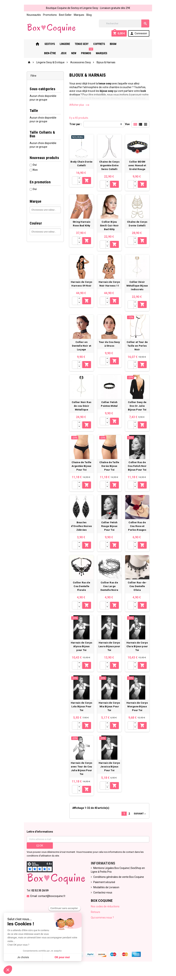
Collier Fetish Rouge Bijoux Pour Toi (110, 528)
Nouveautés (32, 14)
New (144, 44)
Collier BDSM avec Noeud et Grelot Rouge (138, 166)
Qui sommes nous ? (102, 922)
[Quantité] (74, 181)
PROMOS (80, 52)
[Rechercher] (125, 23)
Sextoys (43, 44)
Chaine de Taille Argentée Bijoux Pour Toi (81, 467)
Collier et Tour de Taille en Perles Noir (138, 345)
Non (33, 166)
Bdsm (107, 44)
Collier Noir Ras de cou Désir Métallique (81, 406)
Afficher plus (79, 104)
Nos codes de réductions (105, 911)
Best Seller (63, 14)
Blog (87, 14)
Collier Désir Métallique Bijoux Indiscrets (138, 284)
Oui (33, 161)
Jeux (134, 44)
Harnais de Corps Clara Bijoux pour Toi (138, 650)
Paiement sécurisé (104, 887)
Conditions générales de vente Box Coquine (118, 882)
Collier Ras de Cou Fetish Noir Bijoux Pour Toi (138, 467)
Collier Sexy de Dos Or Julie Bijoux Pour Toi (138, 406)
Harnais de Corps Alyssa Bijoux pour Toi (81, 650)
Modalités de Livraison (106, 892)
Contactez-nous (102, 897)
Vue (129, 124)
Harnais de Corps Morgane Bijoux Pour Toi (138, 711)
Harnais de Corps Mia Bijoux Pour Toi (110, 711)
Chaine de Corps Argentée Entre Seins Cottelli (110, 166)
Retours (95, 917)
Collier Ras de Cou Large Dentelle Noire (110, 589)
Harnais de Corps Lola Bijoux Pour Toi (81, 711)
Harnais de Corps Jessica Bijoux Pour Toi (110, 772)
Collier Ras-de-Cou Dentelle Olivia (138, 589)
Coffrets (93, 44)
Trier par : (75, 124)
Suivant (141, 818)
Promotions (48, 14)
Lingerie (59, 44)
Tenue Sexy (75, 44)
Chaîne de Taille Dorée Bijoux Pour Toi (110, 467)
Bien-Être (121, 44)
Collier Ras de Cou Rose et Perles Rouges (138, 528)
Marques (77, 14)
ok (38, 850)
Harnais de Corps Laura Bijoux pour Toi (110, 650)
